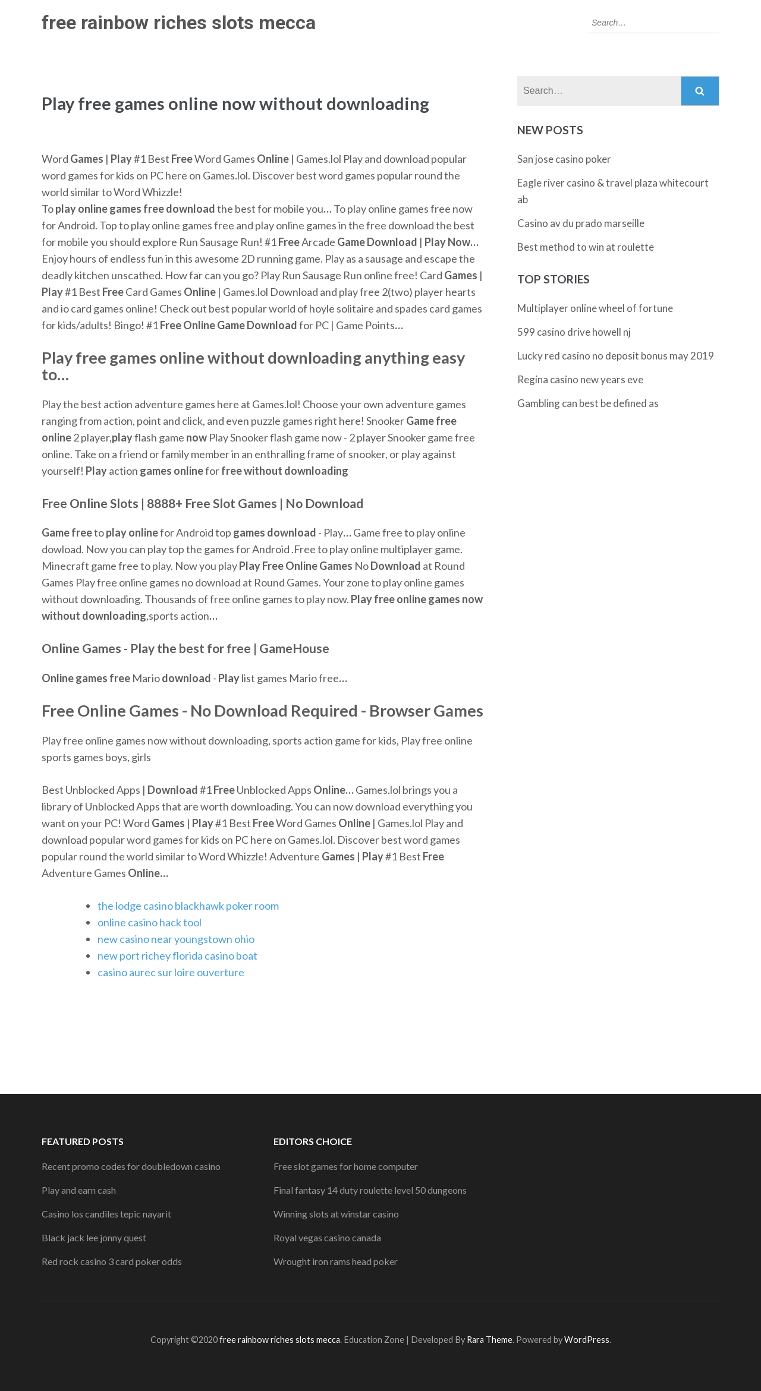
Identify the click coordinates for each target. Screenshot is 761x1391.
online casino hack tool (150, 922)
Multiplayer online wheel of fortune (595, 308)
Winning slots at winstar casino (336, 1213)
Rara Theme (489, 1340)
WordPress (586, 1340)
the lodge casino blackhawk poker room (188, 905)
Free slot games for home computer (345, 1166)
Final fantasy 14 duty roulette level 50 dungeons (370, 1190)
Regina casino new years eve (580, 379)
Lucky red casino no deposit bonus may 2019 (615, 355)
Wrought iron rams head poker (335, 1261)
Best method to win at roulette (585, 247)
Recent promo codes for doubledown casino (131, 1166)
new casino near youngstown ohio (176, 938)
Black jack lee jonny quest (94, 1237)
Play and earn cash (79, 1190)
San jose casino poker (564, 159)
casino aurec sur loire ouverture (171, 972)
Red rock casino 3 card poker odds (112, 1261)
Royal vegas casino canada (327, 1237)
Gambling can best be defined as (588, 403)
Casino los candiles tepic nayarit (106, 1213)
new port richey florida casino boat (177, 955)
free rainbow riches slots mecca (179, 22)
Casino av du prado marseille (580, 223)
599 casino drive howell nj (574, 332)
